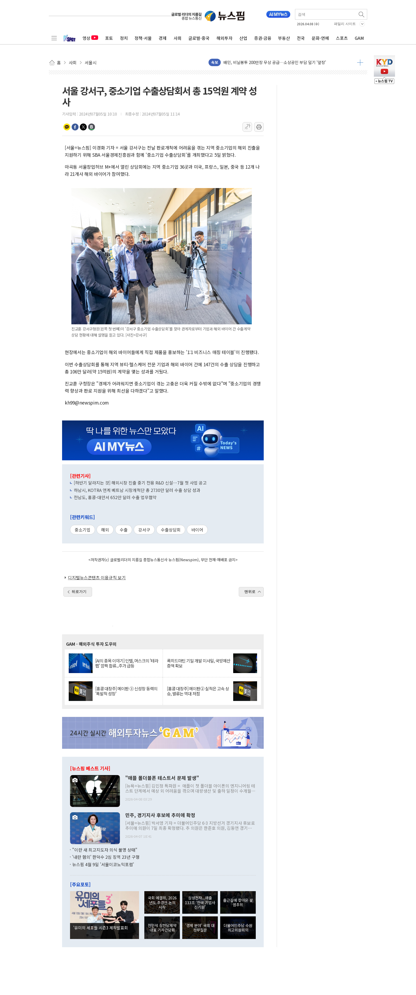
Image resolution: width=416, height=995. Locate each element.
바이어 (197, 529)
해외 (105, 529)
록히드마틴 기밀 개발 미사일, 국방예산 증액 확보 (198, 663)
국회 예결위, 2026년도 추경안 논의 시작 (162, 902)
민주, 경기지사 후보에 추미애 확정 (160, 815)
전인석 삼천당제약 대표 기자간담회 (162, 927)
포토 (109, 38)
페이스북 (75, 127)
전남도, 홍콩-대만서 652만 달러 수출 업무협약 (115, 497)
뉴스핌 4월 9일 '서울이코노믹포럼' (103, 864)
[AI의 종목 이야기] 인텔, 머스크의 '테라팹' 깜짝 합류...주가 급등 (126, 663)
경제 (163, 38)
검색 (362, 14)
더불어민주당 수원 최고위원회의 (238, 927)
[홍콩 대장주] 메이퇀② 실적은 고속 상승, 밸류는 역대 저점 (198, 691)
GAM (359, 38)
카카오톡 (66, 127)
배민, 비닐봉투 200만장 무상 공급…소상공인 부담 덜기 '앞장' (274, 62)
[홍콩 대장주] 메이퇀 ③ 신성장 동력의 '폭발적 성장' (126, 691)
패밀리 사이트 (345, 24)
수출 (124, 529)
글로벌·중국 (199, 38)
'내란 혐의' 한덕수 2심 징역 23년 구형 (106, 857)
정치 (124, 38)
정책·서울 (143, 38)
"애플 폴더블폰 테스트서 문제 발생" (162, 778)
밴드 (91, 127)
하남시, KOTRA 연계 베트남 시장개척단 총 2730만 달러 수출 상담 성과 (137, 490)
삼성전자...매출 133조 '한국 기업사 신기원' (200, 902)
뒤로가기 (79, 591)
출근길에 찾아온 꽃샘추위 (238, 902)
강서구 (144, 529)
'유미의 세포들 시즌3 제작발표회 (100, 927)
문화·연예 (320, 38)
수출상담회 (171, 529)
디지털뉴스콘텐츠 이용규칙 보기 (97, 577)
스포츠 (342, 38)
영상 (90, 38)
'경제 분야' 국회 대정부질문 (200, 927)
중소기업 (82, 529)
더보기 (360, 62)
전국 (301, 38)
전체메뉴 (54, 38)
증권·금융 (262, 38)
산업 (243, 38)
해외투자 (224, 38)
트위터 (83, 127)
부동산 (284, 38)
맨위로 (249, 591)
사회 (177, 38)
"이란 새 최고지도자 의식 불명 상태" (104, 850)
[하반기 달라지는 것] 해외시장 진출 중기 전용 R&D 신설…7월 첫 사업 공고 (140, 483)
